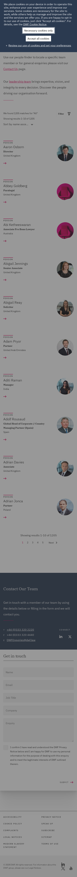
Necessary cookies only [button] (38, 30)
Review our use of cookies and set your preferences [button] (39, 45)
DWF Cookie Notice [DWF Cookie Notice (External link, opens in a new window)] (35, 24)
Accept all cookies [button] (38, 38)
